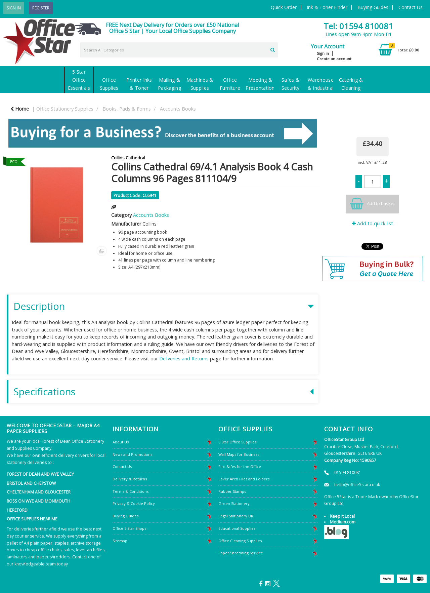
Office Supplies (109, 84)
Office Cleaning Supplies (240, 540)
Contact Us (410, 7)
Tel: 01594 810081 (358, 26)
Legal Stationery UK (235, 515)
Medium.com (342, 522)
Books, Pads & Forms (126, 109)
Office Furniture (230, 84)
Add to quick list (372, 223)
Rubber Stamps (232, 491)
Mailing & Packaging (169, 84)
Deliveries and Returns (184, 358)
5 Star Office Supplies (237, 441)
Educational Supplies (236, 528)
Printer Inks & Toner (139, 84)
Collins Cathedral (128, 158)
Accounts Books (178, 109)
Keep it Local (342, 516)
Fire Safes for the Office (239, 466)
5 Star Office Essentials (79, 80)
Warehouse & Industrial (321, 84)
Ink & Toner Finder (327, 7)
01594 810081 (347, 472)
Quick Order (284, 7)
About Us (121, 441)
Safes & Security (290, 84)
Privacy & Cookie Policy (134, 503)
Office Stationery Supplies (64, 109)
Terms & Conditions (130, 491)
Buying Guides (372, 7)
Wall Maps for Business (238, 454)
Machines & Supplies (199, 84)
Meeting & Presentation (260, 84)
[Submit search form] (272, 49)
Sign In (14, 8)
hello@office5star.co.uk (357, 484)
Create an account (334, 58)
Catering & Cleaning (351, 84)
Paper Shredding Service (240, 552)
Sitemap (120, 540)
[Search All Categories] (179, 49)
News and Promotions (132, 454)
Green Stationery (234, 503)
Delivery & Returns (130, 478)
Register (40, 8)
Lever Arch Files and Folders (243, 478)
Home (19, 109)
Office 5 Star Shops (129, 528)
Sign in (323, 53)
